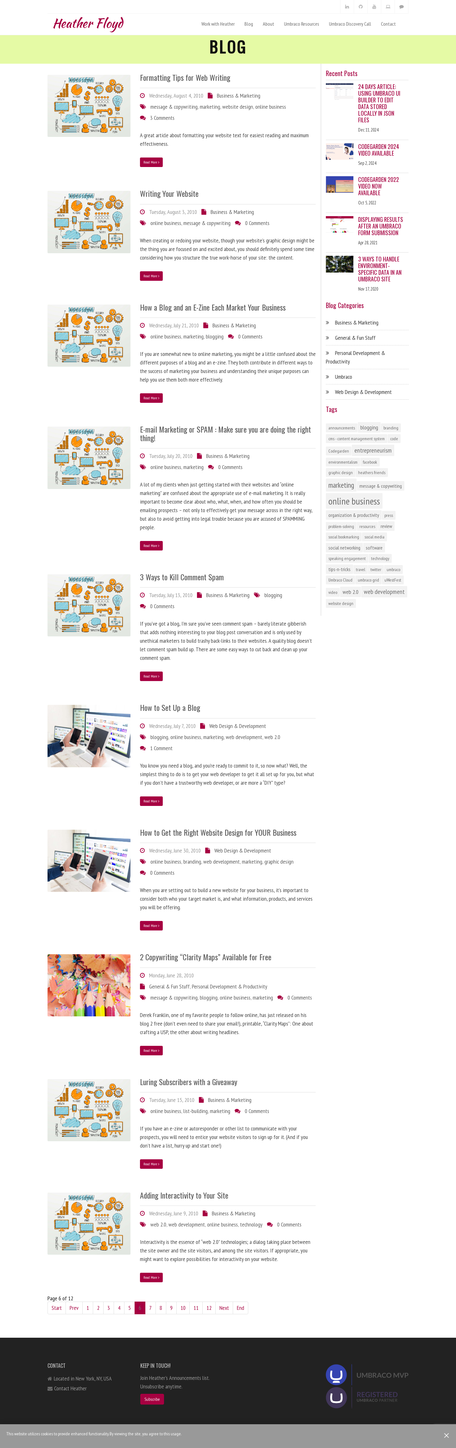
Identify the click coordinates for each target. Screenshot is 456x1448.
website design (237, 106)
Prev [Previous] (74, 1307)
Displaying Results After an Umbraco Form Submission (380, 226)
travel (360, 569)
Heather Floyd (87, 21)
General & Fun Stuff (169, 986)
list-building (195, 1111)
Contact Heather (70, 1388)
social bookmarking (343, 537)
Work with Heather (218, 24)
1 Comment (161, 748)
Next (224, 1307)
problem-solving (341, 526)
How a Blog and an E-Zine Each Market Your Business (213, 307)
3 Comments (162, 117)
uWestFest (392, 580)
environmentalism (343, 462)
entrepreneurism (373, 450)
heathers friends (371, 472)
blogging (215, 336)
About (268, 24)
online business (270, 106)
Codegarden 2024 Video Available (378, 149)
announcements (341, 428)
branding (192, 861)
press (388, 515)
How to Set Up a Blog (170, 707)
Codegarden (338, 451)
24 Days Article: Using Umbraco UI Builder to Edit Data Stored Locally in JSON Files (379, 103)
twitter (375, 569)
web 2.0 (272, 737)
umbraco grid (368, 580)
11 (196, 1307)
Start (57, 1307)
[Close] (446, 1435)
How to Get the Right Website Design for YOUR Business (218, 832)
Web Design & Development (237, 726)
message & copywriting (174, 106)
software (374, 547)
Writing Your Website (169, 193)
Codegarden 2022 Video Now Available (378, 186)
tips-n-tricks (339, 569)
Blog (248, 24)
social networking (344, 547)
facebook (370, 462)
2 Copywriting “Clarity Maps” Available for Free (205, 956)
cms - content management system (356, 438)
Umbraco (343, 376)
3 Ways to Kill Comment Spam (182, 576)
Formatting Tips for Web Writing (185, 77)
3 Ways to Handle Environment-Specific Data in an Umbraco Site (380, 269)
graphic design (279, 861)
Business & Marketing (238, 95)
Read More (151, 162)
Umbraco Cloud (340, 580)
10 (183, 1307)
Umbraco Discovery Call (350, 24)
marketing (210, 106)
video (332, 592)
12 (209, 1307)
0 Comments (257, 223)
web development (244, 737)
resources (367, 526)
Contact (388, 24)
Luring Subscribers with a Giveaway (188, 1081)
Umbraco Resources (301, 24)
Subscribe (152, 1399)
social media (374, 537)
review (386, 526)
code (394, 438)
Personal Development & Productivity (229, 986)
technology (251, 1224)
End (240, 1307)
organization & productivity (353, 515)
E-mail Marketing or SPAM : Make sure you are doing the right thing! (225, 433)
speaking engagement (347, 558)
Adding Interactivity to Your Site (184, 1195)
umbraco (393, 569)
